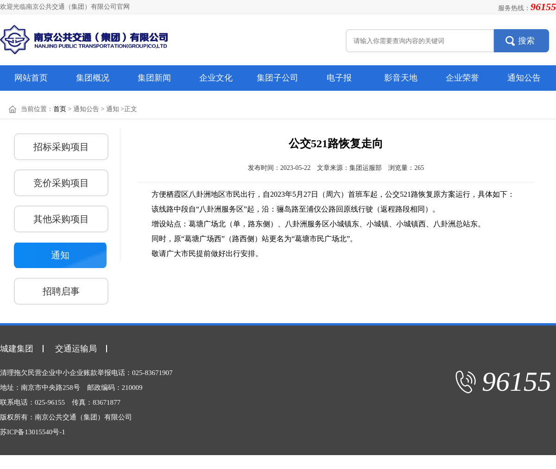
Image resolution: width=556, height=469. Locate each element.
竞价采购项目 (61, 183)
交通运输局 (76, 348)
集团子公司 (277, 77)
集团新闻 (154, 77)
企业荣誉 (462, 77)
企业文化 (216, 77)
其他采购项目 (61, 219)
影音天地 (400, 77)
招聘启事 (61, 291)
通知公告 (524, 77)
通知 (60, 255)
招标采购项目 (61, 147)
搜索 (526, 40)
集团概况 (92, 77)
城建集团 (16, 348)
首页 (59, 109)
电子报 (339, 77)
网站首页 (31, 77)
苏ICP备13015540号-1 (32, 432)
